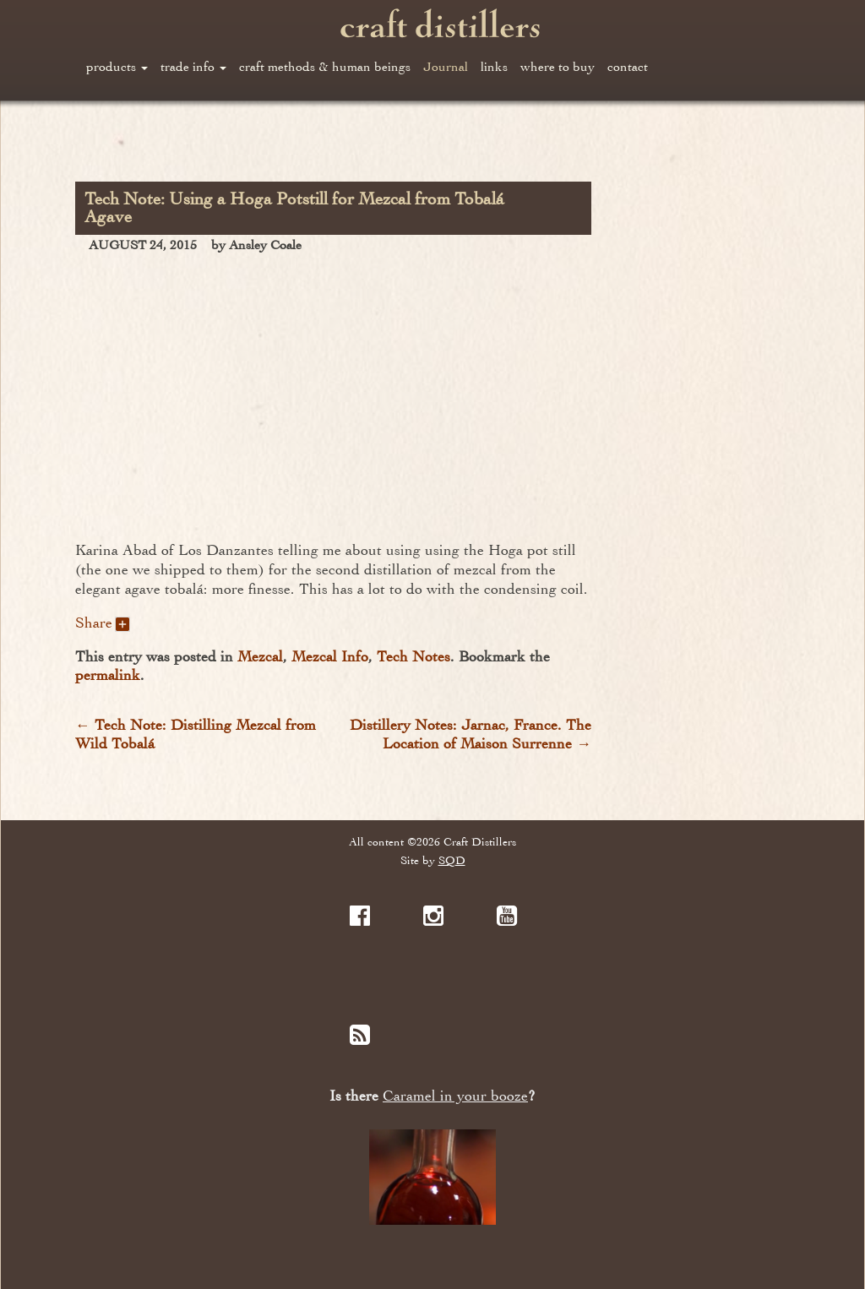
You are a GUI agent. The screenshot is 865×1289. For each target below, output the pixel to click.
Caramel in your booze (455, 1096)
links (494, 66)
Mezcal (260, 656)
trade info (193, 66)
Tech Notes (413, 656)
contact (627, 66)
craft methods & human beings (325, 66)
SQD (451, 860)
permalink (107, 674)
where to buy (557, 66)
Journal (445, 66)
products (117, 66)
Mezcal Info (329, 656)
